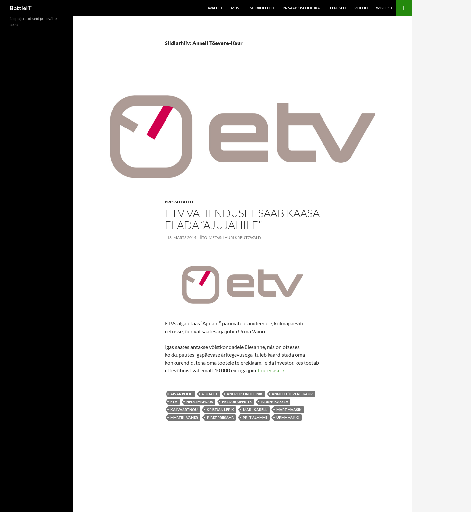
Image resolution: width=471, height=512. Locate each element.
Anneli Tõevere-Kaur (292, 394)
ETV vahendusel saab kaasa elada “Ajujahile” (242, 218)
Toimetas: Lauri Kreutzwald (231, 237)
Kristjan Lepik (220, 409)
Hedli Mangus (199, 402)
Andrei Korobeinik (245, 394)
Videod (361, 8)
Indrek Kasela (274, 402)
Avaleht (215, 8)
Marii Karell (255, 409)
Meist (236, 8)
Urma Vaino (287, 417)
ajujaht (209, 394)
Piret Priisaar (220, 417)
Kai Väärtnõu (184, 409)
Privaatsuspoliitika (301, 8)
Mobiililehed (262, 8)
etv (173, 402)
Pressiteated (179, 201)
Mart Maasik (289, 409)
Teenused (337, 8)
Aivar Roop (181, 394)
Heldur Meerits (237, 402)
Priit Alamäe (255, 417)
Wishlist (384, 8)
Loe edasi (271, 370)
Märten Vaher (184, 417)
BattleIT (21, 7)
